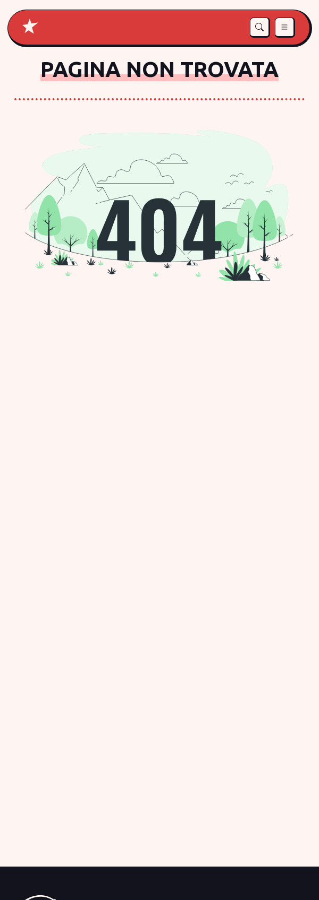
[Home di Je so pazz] (30, 26)
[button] (260, 28)
